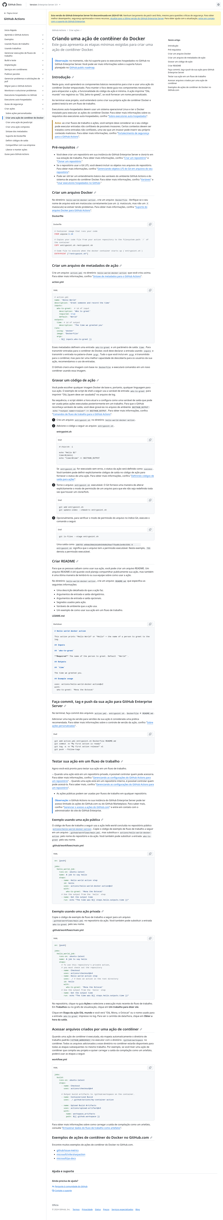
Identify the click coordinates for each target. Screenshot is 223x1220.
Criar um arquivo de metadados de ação (87, 265)
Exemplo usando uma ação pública (77, 820)
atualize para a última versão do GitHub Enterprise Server (137, 18)
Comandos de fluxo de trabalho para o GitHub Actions (82, 414)
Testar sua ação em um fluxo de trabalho (87, 761)
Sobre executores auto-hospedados (127, 116)
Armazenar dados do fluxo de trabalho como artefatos (91, 1127)
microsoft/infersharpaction (71, 1154)
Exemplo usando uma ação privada (78, 911)
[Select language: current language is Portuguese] (218, 4)
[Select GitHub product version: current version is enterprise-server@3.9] (45, 4)
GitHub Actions (14, 19)
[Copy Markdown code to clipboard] (150, 624)
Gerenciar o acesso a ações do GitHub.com (86, 807)
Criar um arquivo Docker (74, 192)
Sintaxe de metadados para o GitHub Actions (117, 276)
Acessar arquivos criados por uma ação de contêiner (97, 1029)
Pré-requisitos (65, 147)
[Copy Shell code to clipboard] (150, 440)
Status (98, 1209)
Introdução (63, 77)
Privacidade (87, 1209)
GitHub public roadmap (81, 67)
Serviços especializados (122, 1209)
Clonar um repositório (69, 161)
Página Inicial (10, 13)
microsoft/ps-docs (66, 1158)
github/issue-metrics (68, 1150)
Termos (76, 1209)
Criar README (65, 561)
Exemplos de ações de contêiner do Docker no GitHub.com (102, 1137)
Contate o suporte (62, 1190)
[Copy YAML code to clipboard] (150, 290)
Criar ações (74, 30)
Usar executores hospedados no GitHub (79, 182)
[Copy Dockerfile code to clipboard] (150, 224)
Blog (138, 1209)
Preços (106, 1209)
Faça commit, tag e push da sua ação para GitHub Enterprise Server (102, 703)
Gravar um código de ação (75, 380)
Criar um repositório (135, 157)
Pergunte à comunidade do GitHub (69, 1186)
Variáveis (146, 179)
